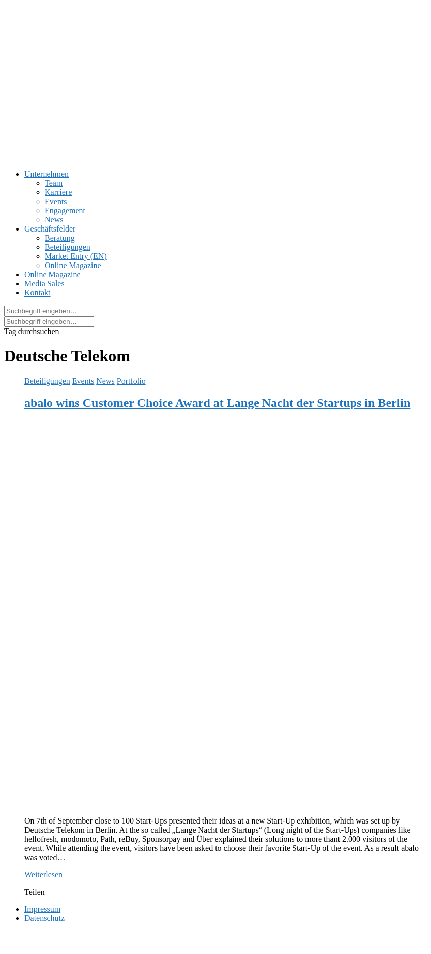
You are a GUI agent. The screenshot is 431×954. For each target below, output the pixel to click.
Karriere (58, 192)
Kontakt (37, 292)
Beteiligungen (67, 247)
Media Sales (44, 283)
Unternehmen (46, 174)
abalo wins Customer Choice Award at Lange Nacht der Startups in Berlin (217, 402)
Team (54, 183)
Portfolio (131, 381)
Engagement (65, 210)
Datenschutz (44, 918)
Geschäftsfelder (49, 228)
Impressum (42, 909)
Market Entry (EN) (76, 256)
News (54, 219)
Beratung (60, 238)
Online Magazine (73, 265)
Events (56, 201)
